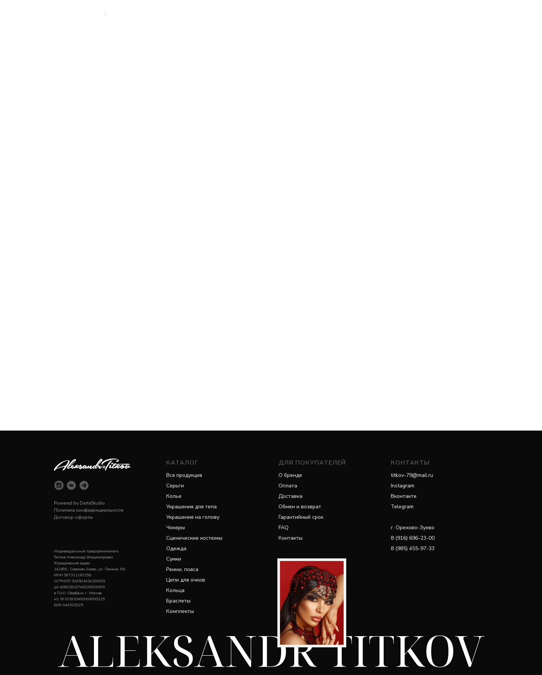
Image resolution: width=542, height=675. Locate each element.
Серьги (175, 485)
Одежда (176, 548)
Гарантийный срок (300, 517)
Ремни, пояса (182, 569)
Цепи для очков (185, 579)
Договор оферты (73, 517)
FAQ (283, 527)
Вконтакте (404, 496)
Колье (174, 496)
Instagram (402, 485)
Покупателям (310, 13)
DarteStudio (92, 503)
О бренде (290, 475)
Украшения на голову (192, 517)
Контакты (290, 538)
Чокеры (175, 527)
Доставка (290, 496)
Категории (264, 13)
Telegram (402, 506)
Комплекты (180, 611)
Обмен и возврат (299, 506)
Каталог (224, 13)
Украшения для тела (191, 506)
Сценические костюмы (194, 538)
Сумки (173, 558)
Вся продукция (184, 475)
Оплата (287, 485)
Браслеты (178, 600)
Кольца (175, 590)
